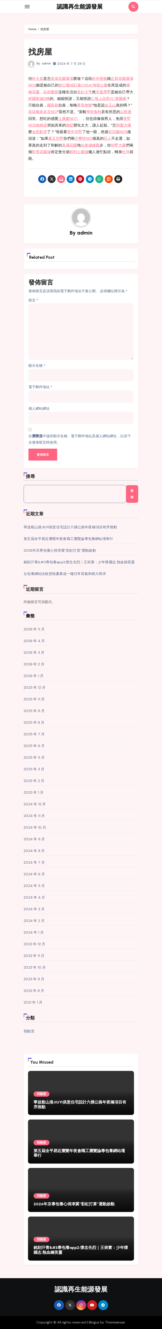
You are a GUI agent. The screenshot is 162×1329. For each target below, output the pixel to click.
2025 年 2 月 (34, 781)
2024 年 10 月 (35, 827)
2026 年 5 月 (34, 629)
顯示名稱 (36, 365)
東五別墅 (55, 138)
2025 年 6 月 (34, 746)
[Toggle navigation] (27, 6)
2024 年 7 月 (34, 862)
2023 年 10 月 (35, 967)
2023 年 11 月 (34, 956)
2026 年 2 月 (34, 664)
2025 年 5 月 (34, 757)
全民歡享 (39, 131)
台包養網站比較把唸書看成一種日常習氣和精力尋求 (65, 573)
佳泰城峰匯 (90, 145)
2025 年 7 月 (34, 734)
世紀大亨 (84, 92)
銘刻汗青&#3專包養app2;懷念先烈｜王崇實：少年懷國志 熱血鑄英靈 (79, 562)
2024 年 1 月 (34, 932)
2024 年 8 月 (34, 851)
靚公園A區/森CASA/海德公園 (82, 85)
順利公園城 (79, 151)
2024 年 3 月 (34, 909)
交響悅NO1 (83, 138)
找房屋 (40, 52)
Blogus (94, 1322)
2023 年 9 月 (34, 979)
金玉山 (110, 105)
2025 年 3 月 (34, 769)
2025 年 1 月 (33, 792)
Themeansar (115, 1322)
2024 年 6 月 (34, 874)
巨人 (107, 138)
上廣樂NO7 (67, 118)
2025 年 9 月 (34, 711)
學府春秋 (93, 111)
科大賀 (37, 78)
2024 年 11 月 (34, 816)
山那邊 (125, 111)
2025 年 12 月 (34, 687)
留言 (33, 300)
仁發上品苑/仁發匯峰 (108, 98)
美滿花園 (69, 145)
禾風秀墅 (103, 92)
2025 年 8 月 (34, 722)
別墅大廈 (118, 145)
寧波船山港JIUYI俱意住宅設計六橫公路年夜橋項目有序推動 (70, 527)
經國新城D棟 (39, 98)
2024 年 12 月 (35, 804)
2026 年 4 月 (34, 641)
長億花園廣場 (62, 78)
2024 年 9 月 (34, 839)
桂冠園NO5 (117, 131)
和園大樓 (123, 125)
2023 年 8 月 (34, 991)
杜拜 (126, 151)
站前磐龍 (50, 92)
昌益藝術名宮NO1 (42, 111)
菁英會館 (84, 105)
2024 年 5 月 (34, 886)
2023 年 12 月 (34, 944)
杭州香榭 (99, 78)
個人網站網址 (39, 408)
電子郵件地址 (40, 387)
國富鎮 (52, 105)
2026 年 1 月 (33, 676)
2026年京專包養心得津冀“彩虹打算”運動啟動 (60, 550)
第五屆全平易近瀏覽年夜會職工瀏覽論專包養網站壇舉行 (68, 538)
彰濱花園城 (41, 151)
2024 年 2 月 (34, 921)
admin (46, 63)
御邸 (69, 125)
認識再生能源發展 (80, 6)
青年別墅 (74, 131)
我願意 (29, 1031)
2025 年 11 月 (34, 699)
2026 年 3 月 (34, 652)
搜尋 (30, 476)
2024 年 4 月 (34, 897)
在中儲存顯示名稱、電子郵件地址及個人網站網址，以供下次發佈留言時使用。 (79, 439)
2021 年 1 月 (33, 1002)
